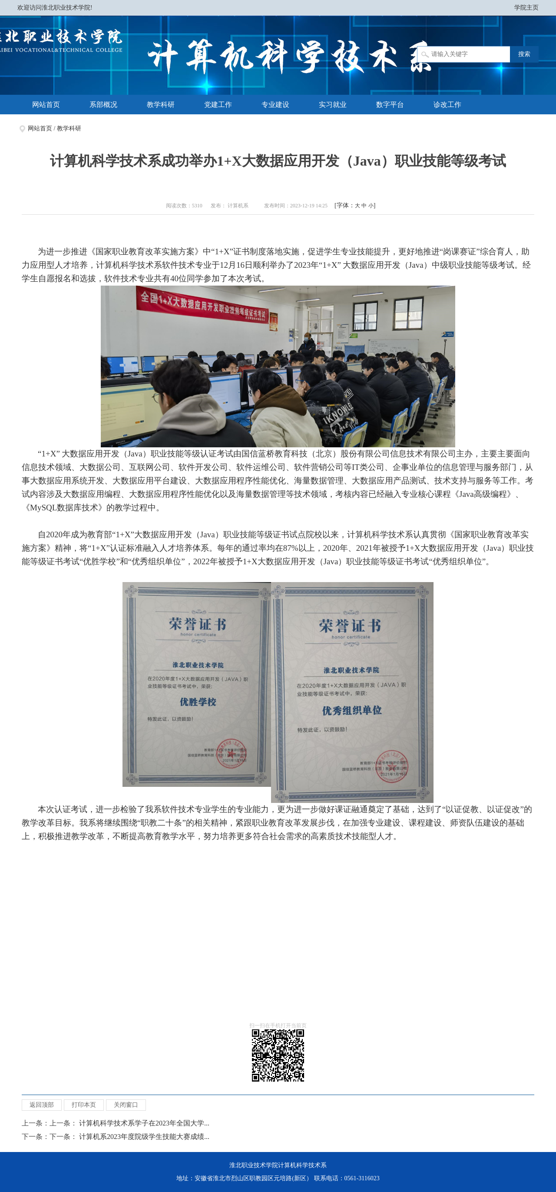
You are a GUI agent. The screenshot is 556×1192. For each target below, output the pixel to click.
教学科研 (161, 104)
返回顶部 (42, 1105)
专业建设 (275, 104)
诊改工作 (447, 104)
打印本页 (84, 1105)
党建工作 (218, 104)
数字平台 (390, 104)
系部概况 (103, 104)
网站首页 (46, 104)
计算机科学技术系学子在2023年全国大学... (144, 1123)
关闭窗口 (126, 1105)
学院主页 (526, 7)
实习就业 (333, 104)
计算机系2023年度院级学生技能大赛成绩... (144, 1136)
